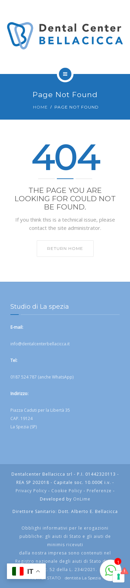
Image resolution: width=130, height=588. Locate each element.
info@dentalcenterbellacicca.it (40, 344)
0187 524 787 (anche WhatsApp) (41, 377)
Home (40, 107)
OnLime (81, 499)
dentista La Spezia (83, 577)
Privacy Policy (31, 491)
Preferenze (99, 491)
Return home (65, 248)
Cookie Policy (66, 491)
